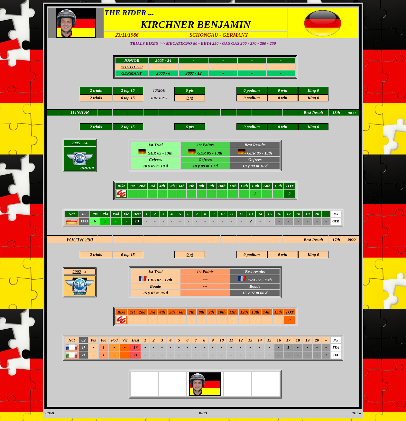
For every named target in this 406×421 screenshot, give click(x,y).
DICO (351, 239)
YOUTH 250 (79, 239)
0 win (282, 97)
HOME (50, 413)
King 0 (313, 97)
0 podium (252, 97)
